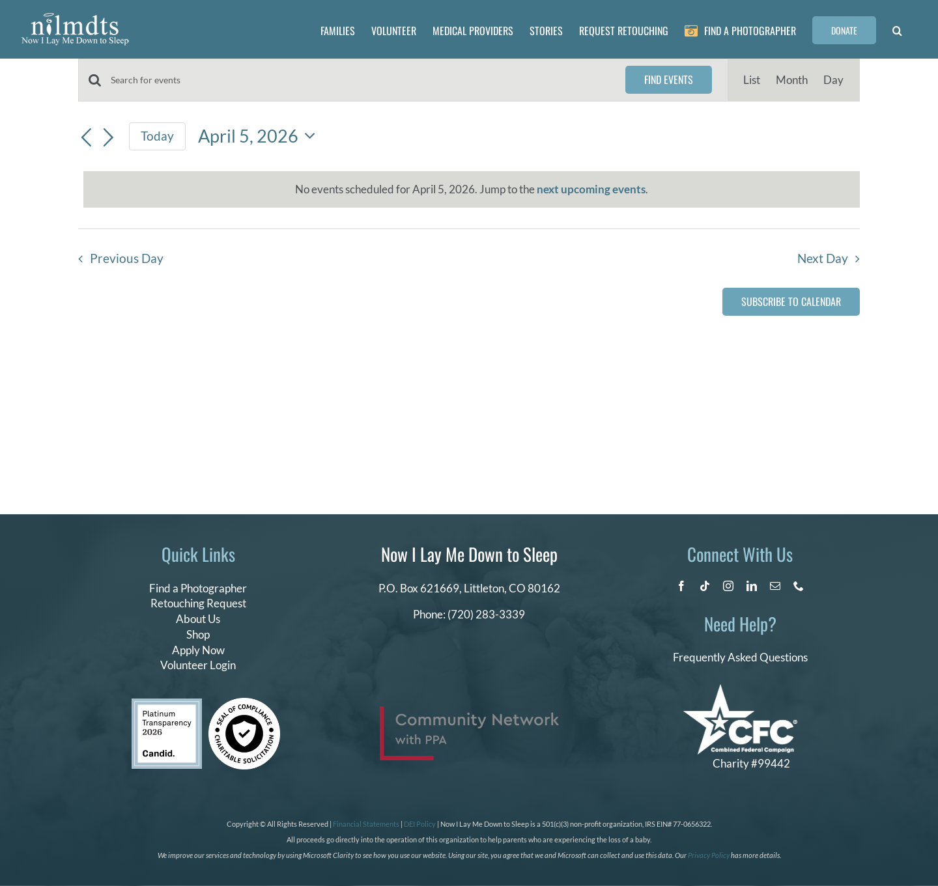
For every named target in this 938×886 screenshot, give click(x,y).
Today (157, 135)
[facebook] (681, 586)
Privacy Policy (709, 855)
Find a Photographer (198, 588)
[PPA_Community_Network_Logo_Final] (469, 712)
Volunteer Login (198, 665)
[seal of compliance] (244, 703)
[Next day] (109, 138)
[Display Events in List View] (751, 80)
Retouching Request (198, 603)
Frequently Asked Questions (740, 657)
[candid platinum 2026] (167, 704)
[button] (897, 29)
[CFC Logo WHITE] (740, 690)
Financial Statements (366, 824)
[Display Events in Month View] (792, 80)
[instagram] (728, 586)
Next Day (822, 258)
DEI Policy (420, 824)
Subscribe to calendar (791, 301)
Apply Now (198, 650)
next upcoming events (591, 189)
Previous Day (126, 258)
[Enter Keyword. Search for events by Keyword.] (360, 80)
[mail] (775, 586)
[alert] (471, 189)
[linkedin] (751, 586)
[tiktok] (705, 586)
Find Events (668, 79)
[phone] (798, 586)
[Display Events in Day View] (833, 80)
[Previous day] (86, 138)
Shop (198, 634)
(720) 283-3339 (486, 614)
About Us (198, 619)
